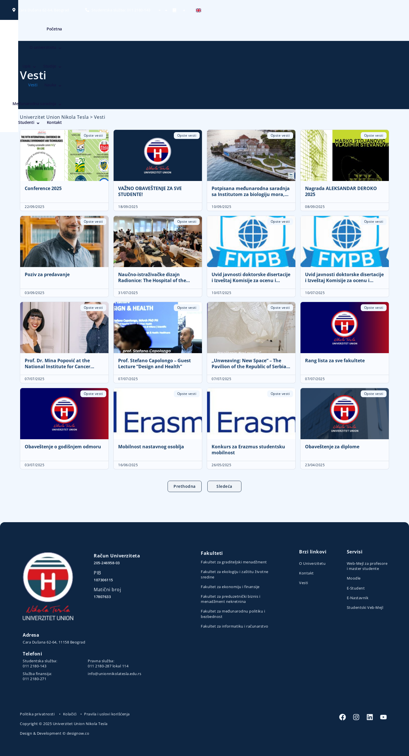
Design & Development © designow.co (54, 733)
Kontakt (378, 30)
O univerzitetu (176, 30)
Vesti (249, 30)
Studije (229, 30)
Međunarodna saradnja (310, 30)
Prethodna (185, 486)
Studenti (353, 30)
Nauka (270, 30)
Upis (206, 30)
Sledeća (224, 486)
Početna (145, 30)
